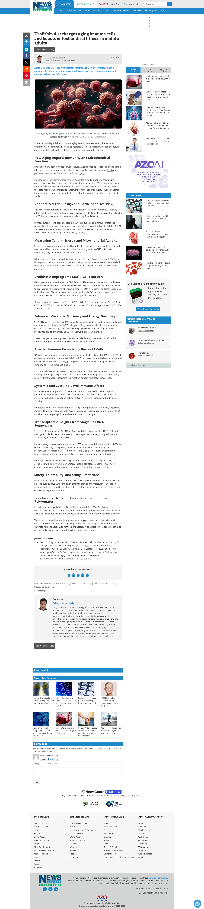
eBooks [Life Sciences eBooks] (73, 850)
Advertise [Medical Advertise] (108, 840)
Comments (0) (40, 591)
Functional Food (41, 826)
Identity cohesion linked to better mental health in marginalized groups (157, 264)
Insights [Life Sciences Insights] (73, 843)
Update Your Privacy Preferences (152, 888)
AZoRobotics (143, 837)
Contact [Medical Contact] (107, 843)
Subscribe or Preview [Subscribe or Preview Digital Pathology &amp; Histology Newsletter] (146, 388)
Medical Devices (41, 854)
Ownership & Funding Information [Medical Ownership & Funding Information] (119, 857)
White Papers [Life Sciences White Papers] (76, 837)
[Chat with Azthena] (197, 904)
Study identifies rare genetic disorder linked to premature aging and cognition (66, 702)
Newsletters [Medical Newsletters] (109, 833)
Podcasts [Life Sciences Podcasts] (74, 857)
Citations (41, 670)
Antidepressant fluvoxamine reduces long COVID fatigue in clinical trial (158, 141)
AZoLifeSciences (145, 854)
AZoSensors (143, 840)
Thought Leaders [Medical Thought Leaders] (41, 840)
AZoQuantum (143, 847)
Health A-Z (38, 833)
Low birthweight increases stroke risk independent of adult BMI (157, 248)
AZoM (140, 823)
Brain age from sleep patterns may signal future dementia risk (87, 700)
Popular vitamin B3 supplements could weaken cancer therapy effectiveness (43, 732)
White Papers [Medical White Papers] (40, 837)
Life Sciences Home (85, 4)
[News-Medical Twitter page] (50, 889)
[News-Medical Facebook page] (45, 889)
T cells (110, 170)
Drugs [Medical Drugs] (36, 857)
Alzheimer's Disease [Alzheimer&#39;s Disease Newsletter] (147, 373)
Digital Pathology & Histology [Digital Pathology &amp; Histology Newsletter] (151, 386)
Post (36, 782)
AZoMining (142, 843)
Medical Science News (81, 583)
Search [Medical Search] (107, 830)
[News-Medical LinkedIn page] (56, 889)
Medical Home (64, 4)
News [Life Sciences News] (72, 826)
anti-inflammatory (59, 463)
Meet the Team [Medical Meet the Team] (110, 826)
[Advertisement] (78, 656)
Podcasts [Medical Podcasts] (38, 867)
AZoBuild (142, 850)
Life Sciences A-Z (77, 833)
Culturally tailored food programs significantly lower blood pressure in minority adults (158, 96)
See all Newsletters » (136, 410)
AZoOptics (142, 833)
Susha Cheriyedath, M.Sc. (65, 60)
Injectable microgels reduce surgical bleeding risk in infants (158, 311)
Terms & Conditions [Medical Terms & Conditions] (112, 847)
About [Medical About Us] (106, 823)
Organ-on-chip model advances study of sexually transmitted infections (157, 295)
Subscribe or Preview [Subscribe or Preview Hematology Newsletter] (146, 401)
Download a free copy (148, 354)
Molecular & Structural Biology (56, 583)
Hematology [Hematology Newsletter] (143, 398)
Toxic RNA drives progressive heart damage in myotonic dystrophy (157, 280)
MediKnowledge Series (44, 847)
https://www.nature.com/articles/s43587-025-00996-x (65, 558)
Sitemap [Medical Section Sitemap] (107, 837)
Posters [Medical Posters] (37, 864)
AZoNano (142, 826)
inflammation (61, 173)
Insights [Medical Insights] (37, 843)
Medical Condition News (45, 587)
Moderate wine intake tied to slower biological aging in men (66, 730)
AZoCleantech (144, 830)
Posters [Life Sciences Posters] (73, 854)
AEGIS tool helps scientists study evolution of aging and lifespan (110, 702)
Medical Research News (104, 583)
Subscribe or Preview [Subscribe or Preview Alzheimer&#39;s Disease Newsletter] (146, 376)
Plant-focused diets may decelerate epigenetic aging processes (111, 730)
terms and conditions (158, 878)
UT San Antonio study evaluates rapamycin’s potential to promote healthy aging (87, 732)
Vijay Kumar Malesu (65, 603)
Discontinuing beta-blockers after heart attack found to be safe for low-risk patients (158, 125)
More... (163, 10)
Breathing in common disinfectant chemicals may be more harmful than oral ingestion (158, 111)
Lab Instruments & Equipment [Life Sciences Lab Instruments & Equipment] (83, 830)
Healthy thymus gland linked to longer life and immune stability (43, 700)
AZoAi (140, 857)
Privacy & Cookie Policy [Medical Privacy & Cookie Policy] (114, 850)
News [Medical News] (36, 830)
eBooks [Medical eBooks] (37, 860)
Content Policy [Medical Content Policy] (110, 854)
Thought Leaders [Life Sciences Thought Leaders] (77, 840)
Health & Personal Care (44, 850)
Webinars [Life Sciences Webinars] (74, 847)
